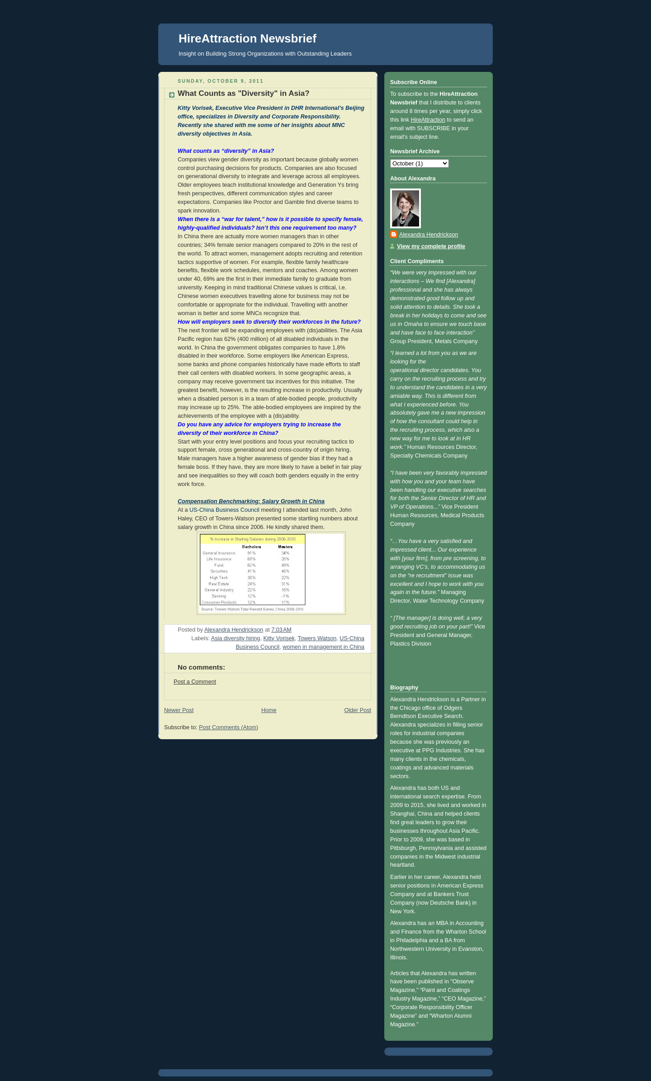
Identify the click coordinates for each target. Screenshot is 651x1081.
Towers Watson (317, 638)
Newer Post (178, 710)
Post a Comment (195, 682)
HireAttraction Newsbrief (247, 38)
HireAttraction (428, 120)
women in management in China (323, 647)
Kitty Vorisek (278, 638)
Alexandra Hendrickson (428, 234)
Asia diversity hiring (235, 638)
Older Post (357, 710)
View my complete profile (431, 246)
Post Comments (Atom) (228, 727)
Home (269, 710)
